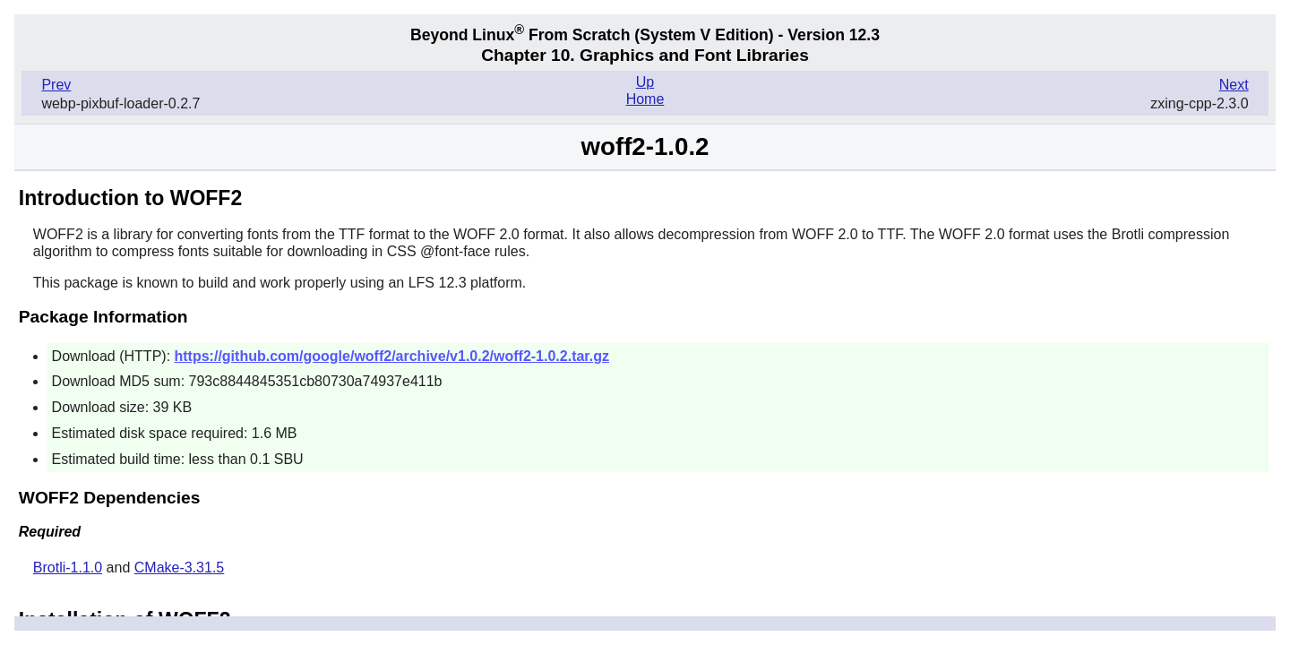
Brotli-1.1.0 (67, 567)
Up (645, 82)
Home (645, 99)
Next (1234, 84)
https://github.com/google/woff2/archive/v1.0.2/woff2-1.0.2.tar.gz (392, 356)
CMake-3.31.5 (179, 567)
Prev (56, 84)
